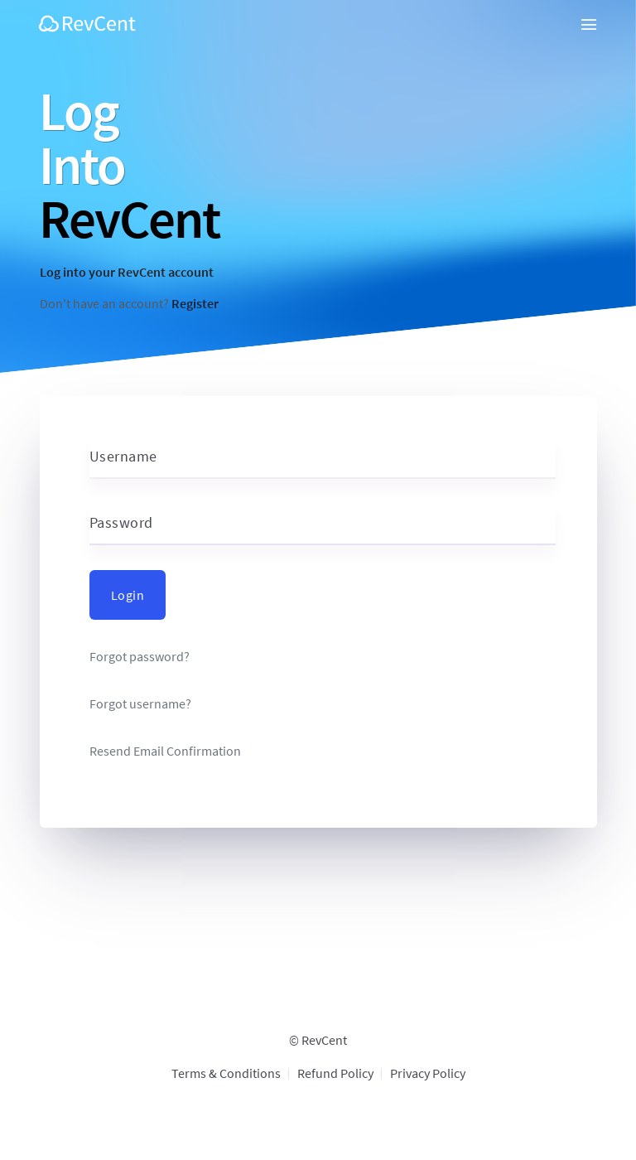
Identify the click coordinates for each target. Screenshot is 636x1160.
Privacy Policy (427, 1073)
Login (128, 595)
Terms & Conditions (226, 1073)
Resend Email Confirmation (165, 751)
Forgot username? (140, 704)
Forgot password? (139, 657)
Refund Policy (335, 1073)
